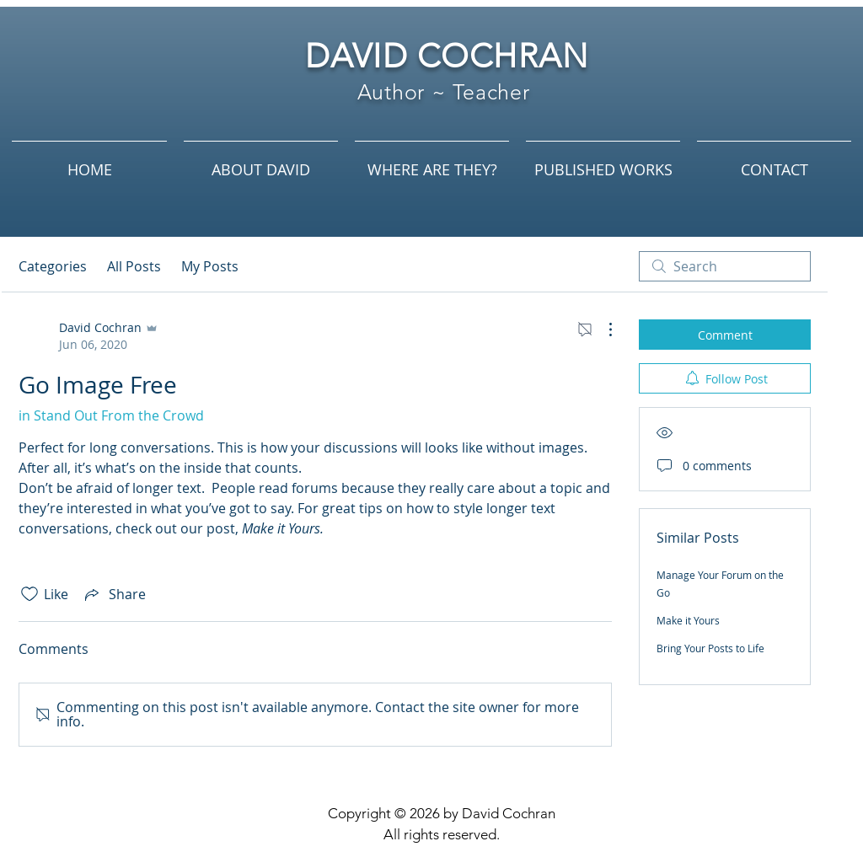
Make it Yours (688, 620)
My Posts (210, 266)
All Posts (134, 266)
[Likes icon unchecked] (29, 594)
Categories (53, 266)
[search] (725, 266)
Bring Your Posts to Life (710, 648)
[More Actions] (602, 329)
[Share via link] (114, 594)
